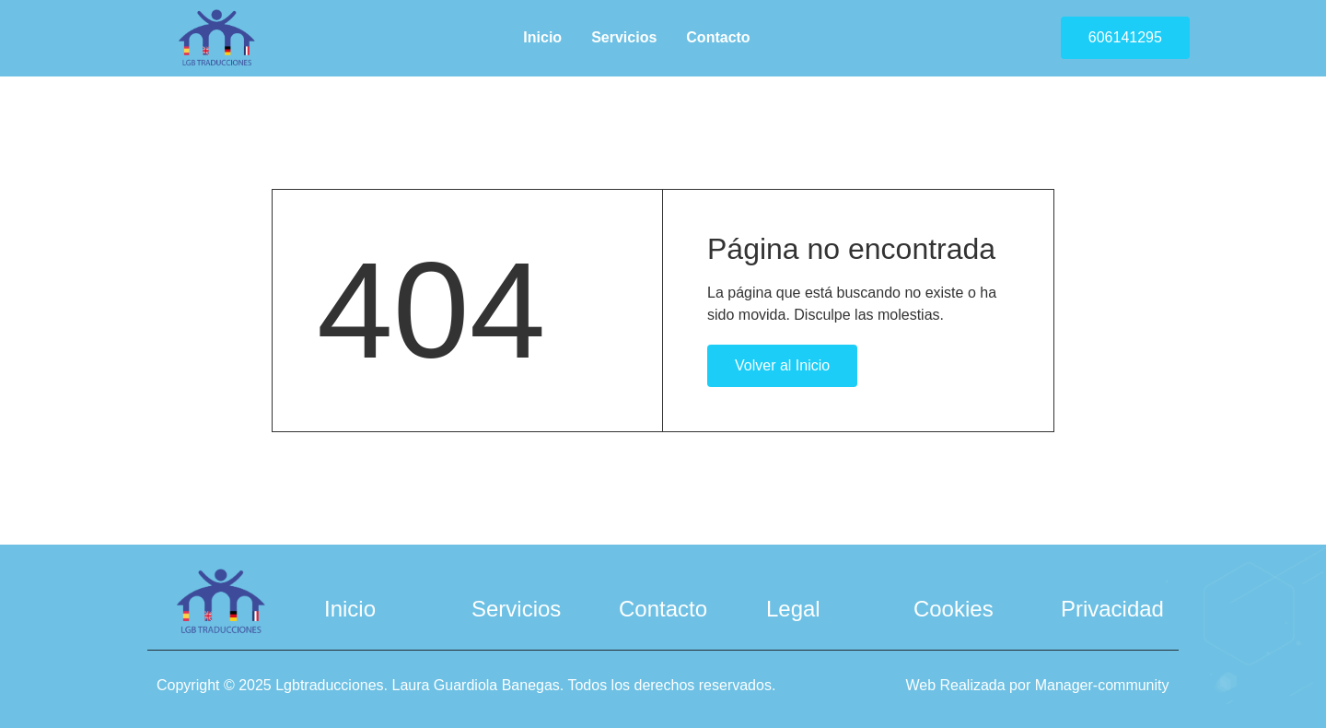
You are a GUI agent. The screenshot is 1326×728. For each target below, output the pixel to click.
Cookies (953, 606)
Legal (793, 606)
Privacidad (1112, 606)
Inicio (542, 37)
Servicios (624, 37)
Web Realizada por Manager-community (1037, 683)
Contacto (718, 37)
